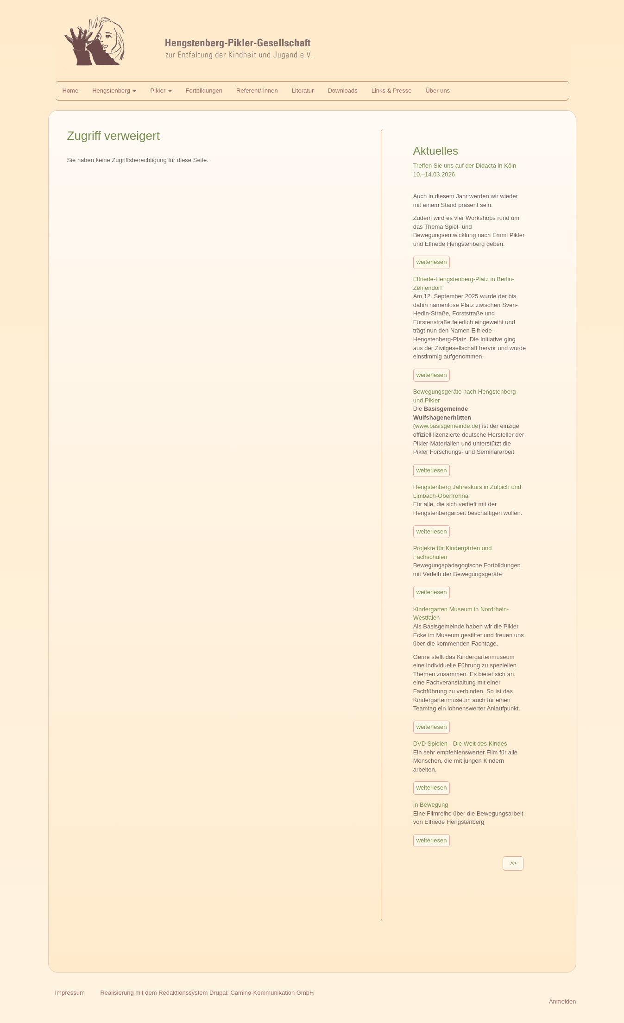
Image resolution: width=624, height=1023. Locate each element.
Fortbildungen (204, 90)
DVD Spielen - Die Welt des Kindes (460, 743)
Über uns (437, 90)
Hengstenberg (114, 90)
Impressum (70, 992)
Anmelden (562, 1001)
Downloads (342, 90)
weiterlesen (431, 261)
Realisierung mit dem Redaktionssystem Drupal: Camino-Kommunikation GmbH (207, 992)
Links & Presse (392, 90)
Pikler (160, 90)
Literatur (303, 90)
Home (71, 90)
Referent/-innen (257, 90)
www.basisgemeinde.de (447, 425)
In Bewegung (430, 804)
